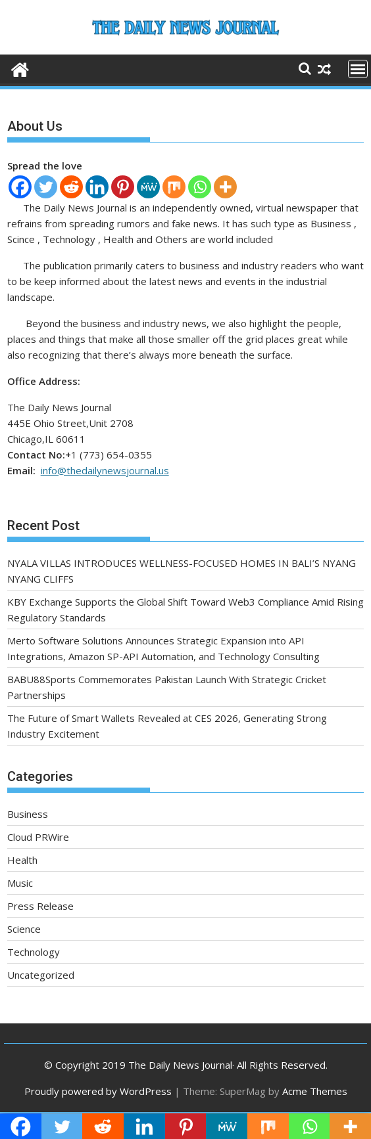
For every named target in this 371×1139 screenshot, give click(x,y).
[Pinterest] (122, 186)
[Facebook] (20, 186)
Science (24, 928)
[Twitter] (45, 186)
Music (20, 882)
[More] (225, 186)
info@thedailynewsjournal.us (105, 470)
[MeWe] (148, 186)
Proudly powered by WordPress (98, 1091)
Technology (33, 951)
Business (27, 813)
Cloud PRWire (38, 836)
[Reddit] (71, 186)
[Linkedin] (97, 186)
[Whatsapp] (199, 186)
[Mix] (174, 186)
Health (22, 859)
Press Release (40, 905)
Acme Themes (314, 1091)
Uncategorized (40, 974)
